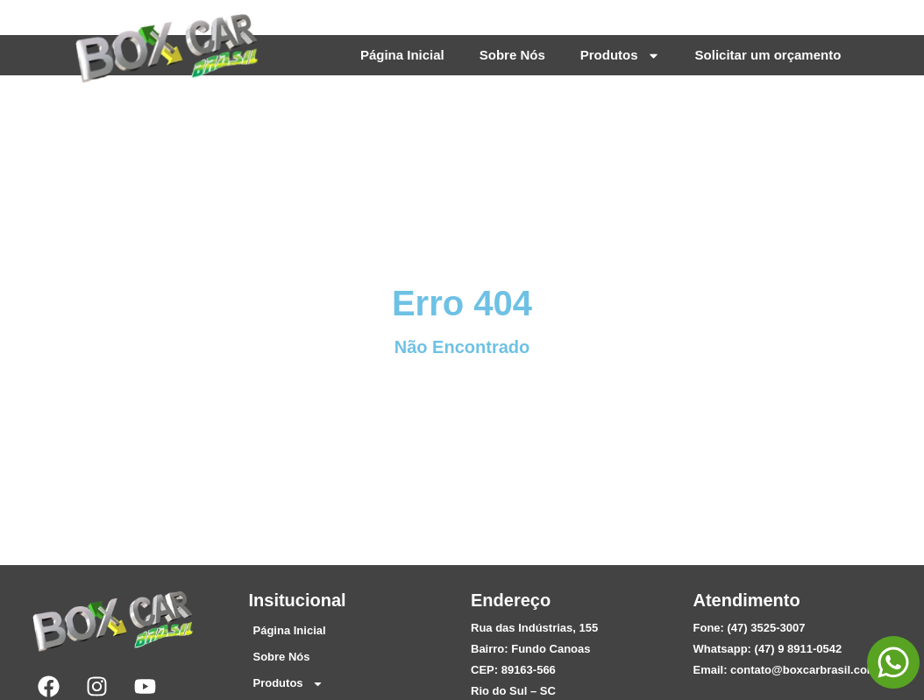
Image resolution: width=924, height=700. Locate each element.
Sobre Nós (512, 54)
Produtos (620, 55)
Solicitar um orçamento (768, 54)
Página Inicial (402, 54)
